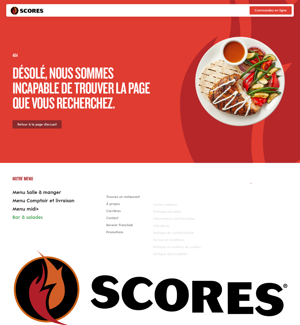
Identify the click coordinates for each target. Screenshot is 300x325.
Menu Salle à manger (36, 198)
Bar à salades (27, 223)
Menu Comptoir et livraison (43, 206)
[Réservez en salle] (230, 10)
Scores (185, 10)
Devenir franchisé (119, 235)
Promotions (164, 10)
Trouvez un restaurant (123, 207)
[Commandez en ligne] (271, 10)
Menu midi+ (25, 215)
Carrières (113, 221)
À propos (113, 214)
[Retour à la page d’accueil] (37, 124)
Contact (112, 228)
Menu (144, 10)
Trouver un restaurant (114, 10)
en (203, 10)
